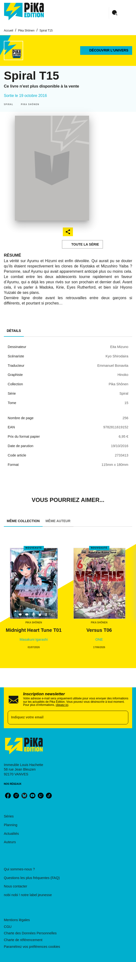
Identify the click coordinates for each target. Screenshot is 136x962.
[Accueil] (24, 11)
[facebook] (8, 795)
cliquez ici (62, 705)
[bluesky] (24, 795)
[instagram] (16, 795)
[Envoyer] (122, 717)
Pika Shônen (26, 30)
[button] (106, 50)
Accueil (8, 30)
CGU (8, 927)
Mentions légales (17, 920)
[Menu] (120, 13)
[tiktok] (49, 795)
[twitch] (41, 795)
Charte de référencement (23, 940)
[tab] (14, 331)
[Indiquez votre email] (62, 717)
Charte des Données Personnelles (30, 933)
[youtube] (32, 795)
